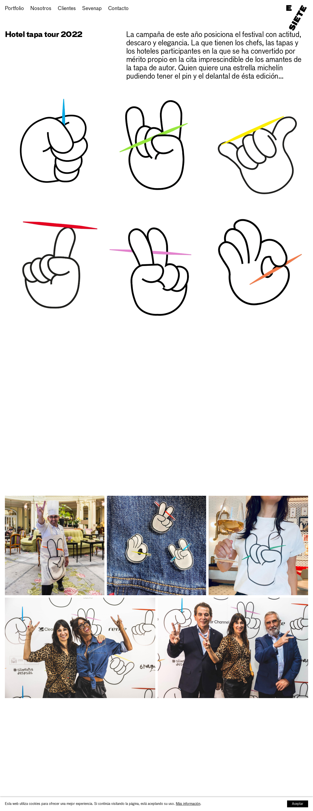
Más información (188, 804)
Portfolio (14, 8)
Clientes (67, 8)
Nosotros (40, 8)
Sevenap (91, 8)
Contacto (118, 8)
